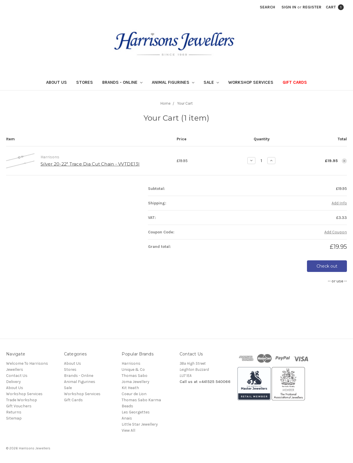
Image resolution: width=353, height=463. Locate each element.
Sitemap (14, 418)
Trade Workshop (21, 399)
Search (267, 7)
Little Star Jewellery (140, 424)
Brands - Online (122, 82)
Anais (127, 418)
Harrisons (131, 363)
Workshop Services (250, 82)
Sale (211, 82)
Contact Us (17, 375)
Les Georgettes (136, 412)
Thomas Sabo (134, 375)
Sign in (288, 7)
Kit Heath (130, 387)
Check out (327, 266)
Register (312, 7)
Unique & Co (133, 369)
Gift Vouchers (19, 406)
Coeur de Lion (134, 393)
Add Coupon (335, 232)
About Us (56, 82)
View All (128, 430)
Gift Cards (295, 82)
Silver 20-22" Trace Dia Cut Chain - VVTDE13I (90, 164)
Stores (84, 82)
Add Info (339, 203)
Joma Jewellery (135, 381)
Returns (13, 412)
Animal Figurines (173, 82)
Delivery (13, 381)
